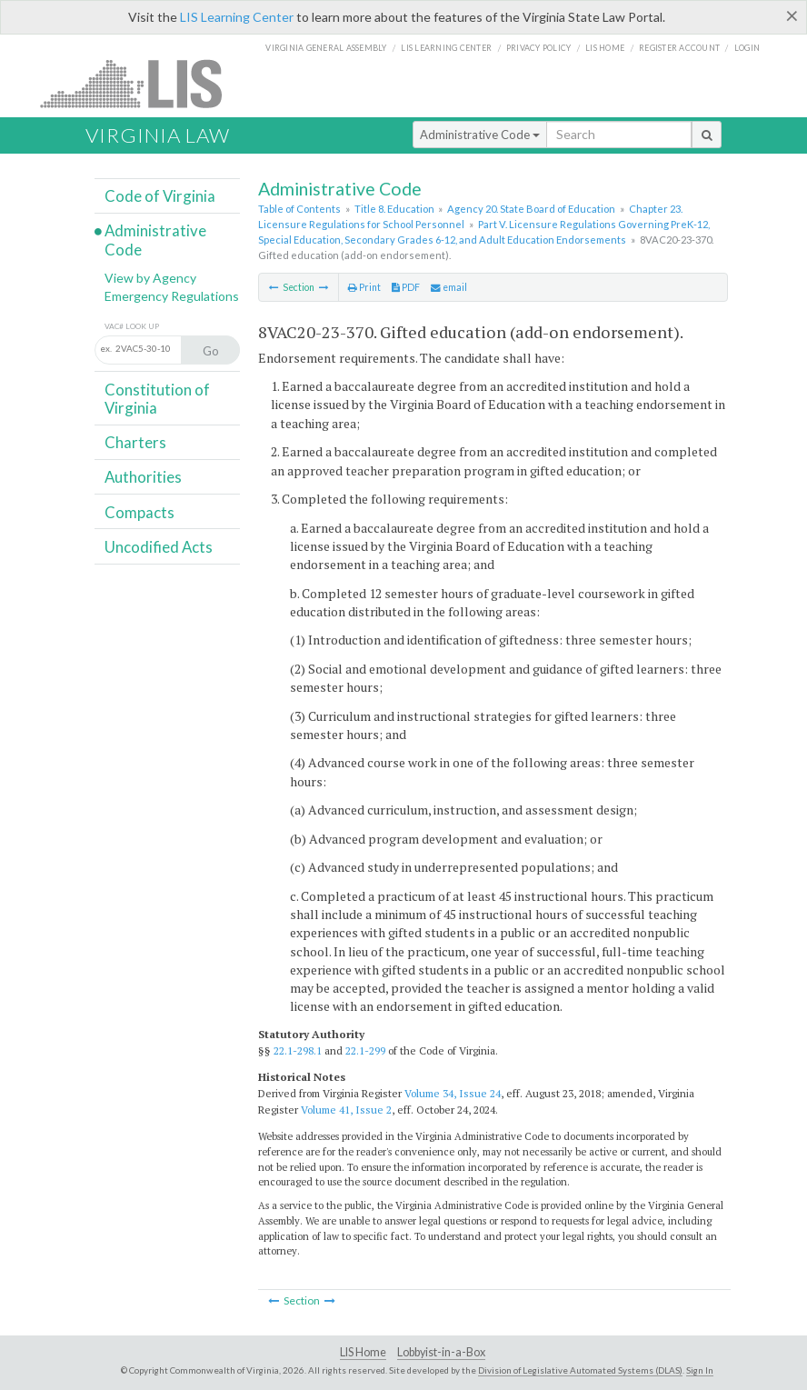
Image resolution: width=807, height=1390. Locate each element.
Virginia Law (157, 135)
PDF (406, 287)
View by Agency (150, 277)
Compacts (139, 512)
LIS (141, 83)
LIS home (604, 48)
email (449, 287)
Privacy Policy (539, 48)
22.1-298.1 (298, 1050)
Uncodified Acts (159, 546)
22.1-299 (365, 1050)
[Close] (792, 15)
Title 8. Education (394, 209)
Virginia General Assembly (325, 48)
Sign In (699, 1370)
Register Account (679, 48)
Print (364, 287)
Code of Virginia (160, 195)
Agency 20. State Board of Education (531, 209)
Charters (135, 442)
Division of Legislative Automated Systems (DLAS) (580, 1370)
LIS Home (363, 1352)
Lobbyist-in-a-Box (441, 1352)
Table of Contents (299, 209)
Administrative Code (480, 134)
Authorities (143, 476)
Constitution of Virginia (157, 398)
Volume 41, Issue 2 (346, 1109)
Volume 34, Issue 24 (452, 1093)
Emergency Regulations (172, 296)
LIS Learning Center (237, 17)
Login (747, 48)
